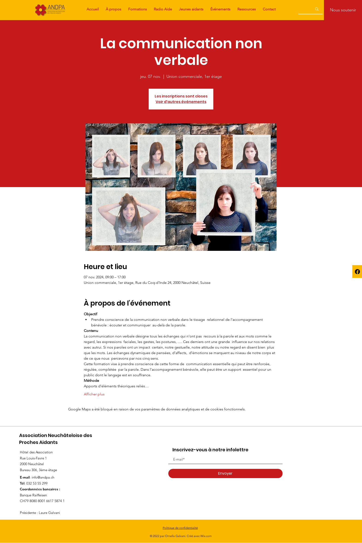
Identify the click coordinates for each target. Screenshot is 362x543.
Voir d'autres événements (181, 101)
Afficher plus (94, 394)
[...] (317, 9)
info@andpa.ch (43, 477)
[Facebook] (357, 271)
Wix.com (206, 536)
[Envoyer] (225, 473)
